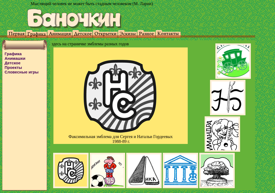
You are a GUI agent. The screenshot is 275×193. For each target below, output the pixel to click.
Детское (12, 63)
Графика (13, 53)
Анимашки (15, 58)
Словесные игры (22, 72)
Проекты (13, 67)
